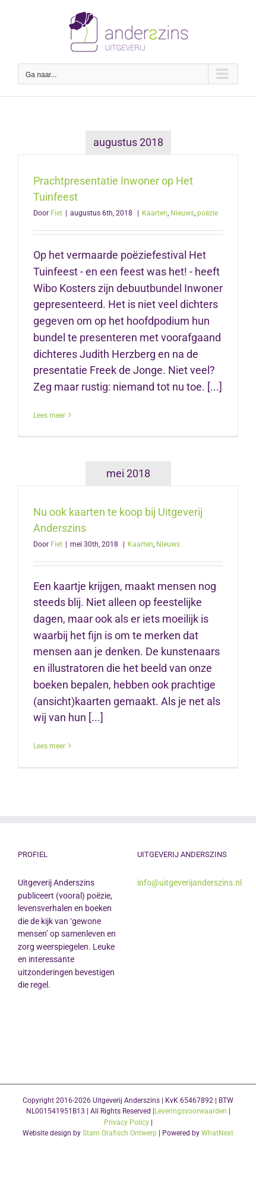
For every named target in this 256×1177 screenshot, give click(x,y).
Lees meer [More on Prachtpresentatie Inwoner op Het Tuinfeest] (49, 415)
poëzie (207, 213)
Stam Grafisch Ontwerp (120, 1133)
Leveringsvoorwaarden (190, 1111)
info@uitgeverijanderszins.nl (189, 882)
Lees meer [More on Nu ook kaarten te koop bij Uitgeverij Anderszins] (49, 746)
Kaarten (154, 213)
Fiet (56, 213)
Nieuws (182, 213)
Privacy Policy (126, 1122)
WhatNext (217, 1133)
